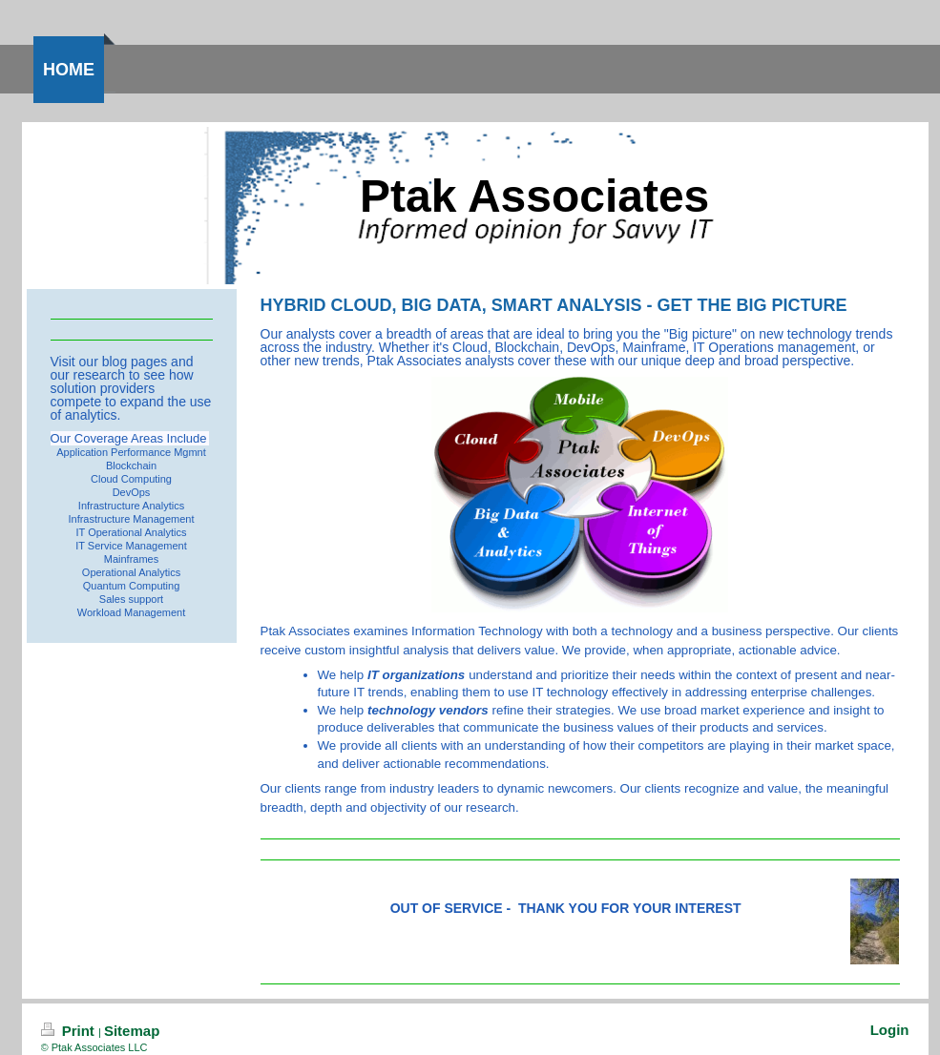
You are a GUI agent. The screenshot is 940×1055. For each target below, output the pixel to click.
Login (889, 1030)
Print (70, 1031)
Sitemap (131, 1031)
